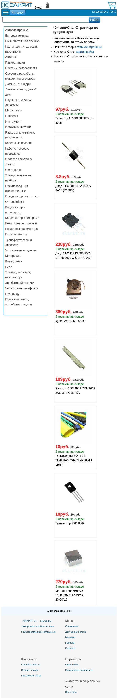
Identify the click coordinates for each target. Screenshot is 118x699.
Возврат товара (29, 670)
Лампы (10, 164)
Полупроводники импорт (22, 196)
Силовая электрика (18, 159)
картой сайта (85, 51)
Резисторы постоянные (21, 223)
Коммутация (13, 261)
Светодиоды (13, 169)
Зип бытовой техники (19, 282)
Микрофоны (13, 110)
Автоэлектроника (17, 30)
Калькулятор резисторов (78, 670)
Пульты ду (12, 294)
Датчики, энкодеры (18, 84)
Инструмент (13, 121)
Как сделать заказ (31, 675)
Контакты (70, 648)
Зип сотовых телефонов (21, 288)
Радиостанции (15, 62)
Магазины (70, 637)
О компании (71, 626)
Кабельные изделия (18, 142)
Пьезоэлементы (16, 234)
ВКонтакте (71, 692)
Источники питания (18, 127)
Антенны (11, 57)
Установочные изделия (20, 250)
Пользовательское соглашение (38, 631)
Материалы (13, 255)
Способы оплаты (30, 664)
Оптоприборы (14, 201)
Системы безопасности (21, 68)
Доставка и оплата (75, 631)
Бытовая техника (16, 35)
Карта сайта (71, 664)
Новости (69, 642)
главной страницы (89, 47)
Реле (8, 267)
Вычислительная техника (22, 41)
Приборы (11, 115)
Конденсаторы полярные (22, 217)
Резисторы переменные (21, 228)
